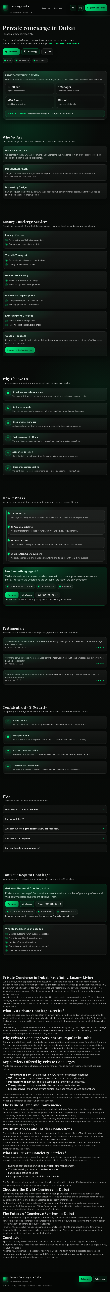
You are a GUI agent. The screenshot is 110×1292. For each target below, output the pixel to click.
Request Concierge (96, 7)
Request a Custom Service (20, 350)
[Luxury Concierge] (18, 8)
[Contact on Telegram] (73, 8)
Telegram (11, 51)
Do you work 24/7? (55, 819)
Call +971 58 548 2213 (48, 595)
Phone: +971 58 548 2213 (49, 904)
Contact (58, 8)
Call (47, 51)
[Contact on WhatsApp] (81, 8)
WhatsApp (31, 51)
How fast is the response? (55, 838)
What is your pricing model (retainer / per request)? (55, 828)
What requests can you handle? (55, 809)
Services (46, 8)
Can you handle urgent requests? (55, 848)
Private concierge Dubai (53, 1203)
